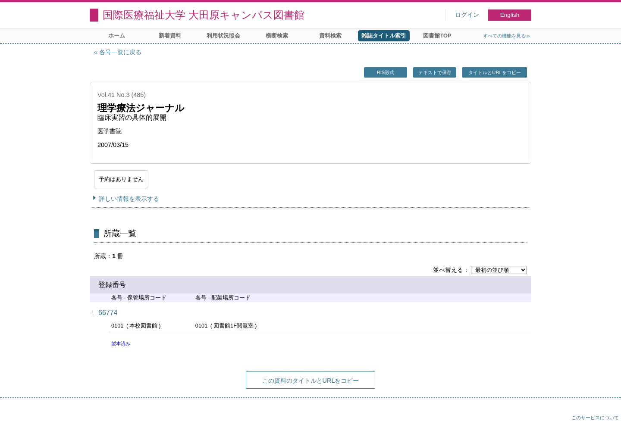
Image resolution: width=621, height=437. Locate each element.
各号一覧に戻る (120, 52)
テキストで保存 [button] (435, 72)
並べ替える (448, 269)
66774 (108, 312)
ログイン (467, 15)
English (510, 15)
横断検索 (277, 35)
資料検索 (330, 35)
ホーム (116, 35)
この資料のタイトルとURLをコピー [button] (310, 380)
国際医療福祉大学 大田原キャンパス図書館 (203, 15)
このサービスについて (595, 417)
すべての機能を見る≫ (506, 35)
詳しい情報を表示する (129, 198)
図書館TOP (437, 35)
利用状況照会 (223, 35)
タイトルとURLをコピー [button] (494, 72)
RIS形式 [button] (386, 72)
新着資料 (170, 35)
